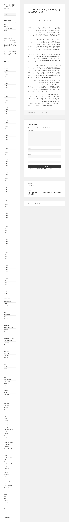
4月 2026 (6, 63)
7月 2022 (6, 161)
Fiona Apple (6, 355)
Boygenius (6, 331)
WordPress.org (7, 517)
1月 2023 (6, 148)
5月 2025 (6, 87)
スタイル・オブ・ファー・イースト (10, 6)
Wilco (5, 470)
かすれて (5, 32)
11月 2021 (6, 178)
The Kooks (6, 440)
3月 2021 (6, 196)
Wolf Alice (6, 472)
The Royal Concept (8, 448)
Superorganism (7, 427)
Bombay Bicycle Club (8, 327)
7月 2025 (6, 83)
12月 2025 (6, 72)
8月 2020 (6, 211)
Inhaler (5, 370)
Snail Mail (6, 420)
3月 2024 (6, 118)
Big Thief (6, 323)
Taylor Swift (6, 431)
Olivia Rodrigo (7, 403)
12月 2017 (6, 280)
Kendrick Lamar (7, 379)
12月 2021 (6, 176)
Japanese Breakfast (8, 372)
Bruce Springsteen (8, 334)
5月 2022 (6, 165)
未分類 (5, 494)
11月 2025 (6, 74)
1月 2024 (6, 122)
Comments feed (7, 515)
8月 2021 (6, 185)
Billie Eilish (6, 325)
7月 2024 (6, 109)
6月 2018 (6, 267)
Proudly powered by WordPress (35, 203)
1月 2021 (6, 200)
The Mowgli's (6, 444)
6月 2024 (6, 111)
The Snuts (6, 450)
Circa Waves (6, 342)
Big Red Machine (7, 321)
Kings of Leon (7, 381)
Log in (5, 510)
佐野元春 (5, 492)
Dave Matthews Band (8, 349)
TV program (6, 461)
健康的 (5, 30)
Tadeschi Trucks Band (8, 429)
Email (30, 154)
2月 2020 (6, 224)
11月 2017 (6, 282)
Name (30, 148)
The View (6, 455)
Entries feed (6, 513)
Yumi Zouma (6, 474)
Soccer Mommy (7, 422)
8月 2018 (6, 263)
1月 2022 (6, 174)
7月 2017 (6, 291)
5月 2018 (6, 269)
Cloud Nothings (7, 344)
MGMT (5, 392)
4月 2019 (6, 245)
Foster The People (7, 357)
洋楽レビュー (6, 496)
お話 (5, 476)
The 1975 (6, 433)
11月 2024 (6, 100)
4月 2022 (6, 167)
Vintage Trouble (7, 466)
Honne (5, 366)
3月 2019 (6, 248)
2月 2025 (6, 94)
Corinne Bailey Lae (8, 347)
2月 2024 (6, 120)
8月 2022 (6, 159)
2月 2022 (6, 172)
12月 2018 (6, 254)
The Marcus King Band (8, 442)
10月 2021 (6, 180)
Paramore (6, 407)
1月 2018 (6, 278)
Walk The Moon (7, 468)
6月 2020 (6, 215)
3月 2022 (6, 170)
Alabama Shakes (7, 301)
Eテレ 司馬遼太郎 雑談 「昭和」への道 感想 (10, 45)
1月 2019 (6, 252)
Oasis (5, 401)
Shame (5, 418)
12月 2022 (6, 150)
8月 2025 (6, 81)
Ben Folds (6, 318)
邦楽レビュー (6, 502)
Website (30, 160)
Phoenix (5, 411)
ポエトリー (6, 489)
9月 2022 (6, 157)
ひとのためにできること (9, 28)
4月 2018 (6, 271)
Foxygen (5, 360)
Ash (5, 312)
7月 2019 (6, 239)
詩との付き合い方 (12, 49)
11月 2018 (6, 256)
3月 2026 (6, 66)
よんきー (38, 112)
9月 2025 (6, 79)
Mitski (5, 396)
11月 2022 (6, 152)
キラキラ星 (6, 26)
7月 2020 (6, 213)
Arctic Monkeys (7, 305)
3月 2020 (6, 222)
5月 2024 (6, 113)
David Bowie (6, 351)
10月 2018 (6, 258)
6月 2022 (6, 163)
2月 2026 (6, 68)
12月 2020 (6, 202)
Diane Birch (6, 353)
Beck (5, 316)
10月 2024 (6, 102)
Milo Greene (6, 394)
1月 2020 (6, 226)
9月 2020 (6, 209)
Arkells (5, 308)
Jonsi (5, 377)
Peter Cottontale (7, 409)
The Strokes (6, 453)
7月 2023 (6, 135)
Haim (5, 364)
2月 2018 (6, 276)
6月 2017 (6, 293)
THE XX (5, 459)
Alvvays (5, 303)
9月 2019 (6, 235)
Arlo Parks (6, 310)
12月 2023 (6, 124)
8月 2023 (6, 133)
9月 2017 (6, 287)
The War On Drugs (8, 457)
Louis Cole (6, 388)
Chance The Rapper (8, 340)
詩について (6, 500)
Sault (5, 416)
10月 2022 (6, 154)
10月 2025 (6, 76)
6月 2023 (6, 137)
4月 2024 (6, 115)
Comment (31, 130)
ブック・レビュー (7, 487)
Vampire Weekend (8, 463)
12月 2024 (6, 98)
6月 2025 (6, 85)
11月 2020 (6, 204)
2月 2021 (6, 198)
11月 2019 (6, 230)
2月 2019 (6, 250)
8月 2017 (6, 289)
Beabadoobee (7, 314)
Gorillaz (5, 362)
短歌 (5, 498)
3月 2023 (6, 144)
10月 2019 (6, 232)
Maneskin (6, 390)
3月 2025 (6, 92)
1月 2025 (6, 96)
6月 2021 (6, 189)
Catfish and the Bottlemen (9, 336)
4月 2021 (6, 193)
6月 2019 (6, 241)
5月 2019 (6, 243)
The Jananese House (8, 435)
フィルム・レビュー (8, 485)
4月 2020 (6, 219)
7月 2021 (6, 187)
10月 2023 (6, 128)
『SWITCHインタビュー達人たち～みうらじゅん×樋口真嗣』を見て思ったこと (10, 55)
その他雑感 (6, 479)
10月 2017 (6, 284)
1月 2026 (6, 70)
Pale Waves (6, 405)
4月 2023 (6, 141)
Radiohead (6, 414)
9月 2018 (6, 261)
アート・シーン (7, 481)
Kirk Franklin (7, 383)
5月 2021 (6, 191)
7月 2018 (6, 265)
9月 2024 (6, 105)
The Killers (6, 437)
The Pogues (6, 446)
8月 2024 (6, 107)
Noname (5, 398)
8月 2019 (6, 237)
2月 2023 (6, 146)
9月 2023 (6, 131)
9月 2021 (6, 183)
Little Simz (6, 385)
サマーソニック (7, 483)
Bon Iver (6, 329)
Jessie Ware (6, 375)
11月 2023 (6, 126)
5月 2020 (6, 217)
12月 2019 (6, 228)
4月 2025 (6, 89)
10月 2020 (6, 206)
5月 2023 (6, 139)
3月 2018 (6, 274)
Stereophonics (7, 424)
